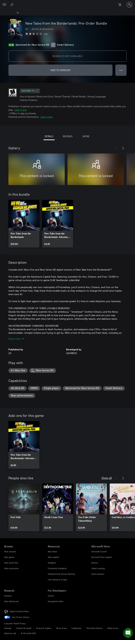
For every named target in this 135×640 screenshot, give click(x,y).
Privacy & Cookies (43, 628)
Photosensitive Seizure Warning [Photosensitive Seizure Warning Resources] (61, 574)
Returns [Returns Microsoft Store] (94, 563)
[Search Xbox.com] (12, 4)
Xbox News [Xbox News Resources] (52, 551)
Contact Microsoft (23, 628)
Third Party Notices (94, 628)
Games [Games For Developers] (51, 596)
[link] (23, 224)
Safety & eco (112, 628)
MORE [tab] (86, 136)
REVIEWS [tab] (67, 136)
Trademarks (76, 628)
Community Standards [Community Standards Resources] (57, 568)
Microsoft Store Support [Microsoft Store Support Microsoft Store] (101, 557)
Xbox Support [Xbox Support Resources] (53, 557)
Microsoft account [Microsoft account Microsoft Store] (99, 551)
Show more (16, 338)
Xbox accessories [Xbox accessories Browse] (11, 568)
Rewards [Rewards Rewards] (8, 596)
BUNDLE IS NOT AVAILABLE (68, 56)
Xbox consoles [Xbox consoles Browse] (10, 551)
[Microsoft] (67, 3)
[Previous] (116, 148)
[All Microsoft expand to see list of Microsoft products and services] (4, 5)
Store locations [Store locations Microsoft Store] (97, 574)
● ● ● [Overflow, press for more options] (121, 70)
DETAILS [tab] (49, 136)
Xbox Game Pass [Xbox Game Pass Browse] (11, 563)
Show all (106, 478)
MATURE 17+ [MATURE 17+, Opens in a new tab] (29, 90)
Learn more (20, 109)
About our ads (10, 633)
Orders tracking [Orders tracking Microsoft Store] (98, 568)
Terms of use (61, 628)
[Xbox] (9, 12)
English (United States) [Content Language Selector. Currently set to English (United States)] (19, 611)
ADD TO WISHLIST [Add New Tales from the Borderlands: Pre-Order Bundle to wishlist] (60, 70)
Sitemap (7, 628)
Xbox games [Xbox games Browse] (9, 557)
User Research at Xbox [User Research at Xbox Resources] (57, 579)
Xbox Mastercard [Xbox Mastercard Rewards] (11, 601)
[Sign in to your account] (129, 5)
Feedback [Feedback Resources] (52, 563)
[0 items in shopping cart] (121, 5)
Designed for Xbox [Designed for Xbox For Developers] (55, 601)
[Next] (123, 148)
